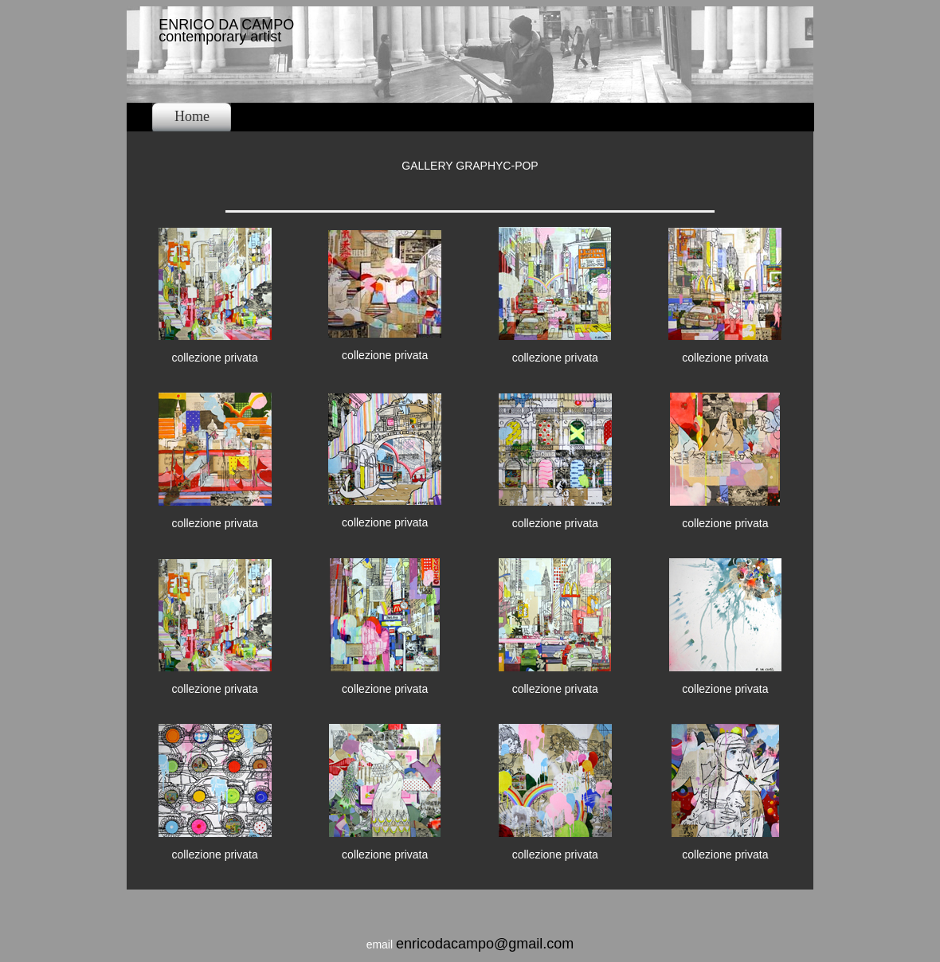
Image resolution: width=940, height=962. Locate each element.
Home (192, 116)
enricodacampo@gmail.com (485, 944)
